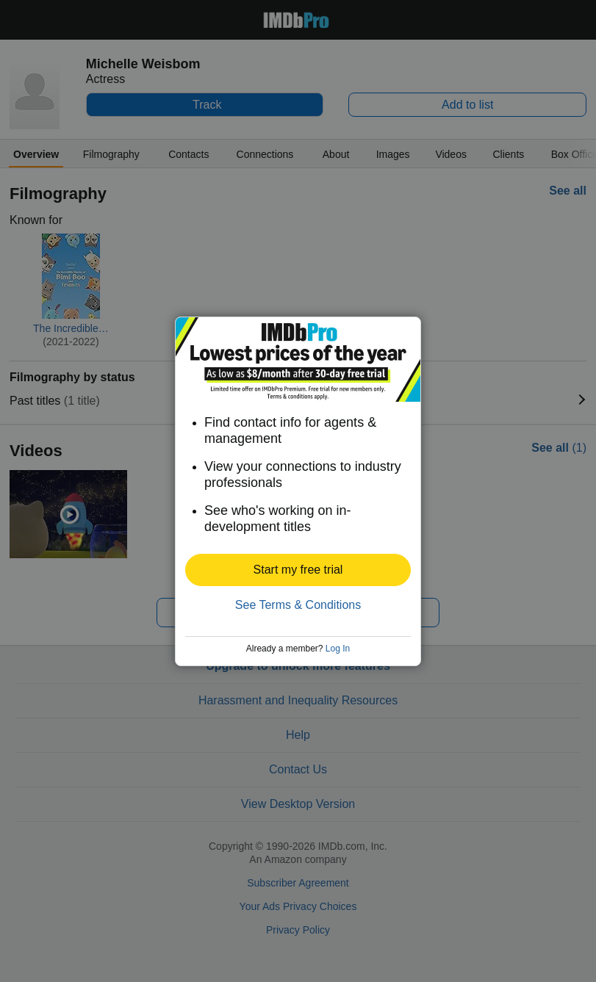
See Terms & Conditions (298, 605)
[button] (298, 570)
